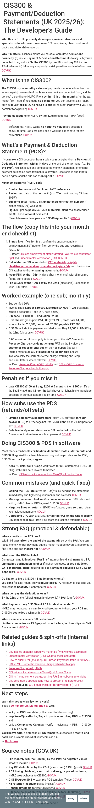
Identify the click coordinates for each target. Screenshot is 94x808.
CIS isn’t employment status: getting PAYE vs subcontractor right (47, 676)
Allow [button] (83, 798)
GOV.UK (6, 70)
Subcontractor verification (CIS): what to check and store (42, 656)
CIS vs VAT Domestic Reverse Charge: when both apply (42, 664)
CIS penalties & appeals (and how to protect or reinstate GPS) (46, 680)
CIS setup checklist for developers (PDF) (54, 684)
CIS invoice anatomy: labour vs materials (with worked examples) (48, 651)
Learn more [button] (42, 802)
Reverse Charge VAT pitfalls (36, 364)
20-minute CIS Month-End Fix (29, 705)
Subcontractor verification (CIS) (38, 258)
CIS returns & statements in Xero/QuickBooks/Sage (50, 474)
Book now (11, 741)
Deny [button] (71, 798)
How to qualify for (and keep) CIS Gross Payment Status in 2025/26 (49, 660)
